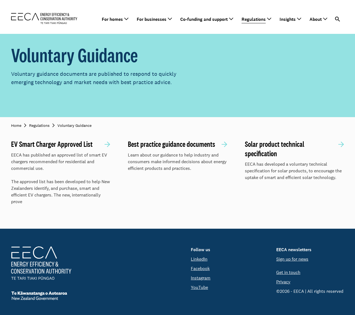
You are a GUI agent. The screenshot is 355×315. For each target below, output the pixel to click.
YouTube (199, 287)
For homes (112, 19)
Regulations (254, 19)
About (316, 19)
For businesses (151, 19)
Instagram (201, 278)
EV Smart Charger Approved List (52, 144)
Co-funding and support (204, 19)
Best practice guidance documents (171, 144)
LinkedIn (199, 259)
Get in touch (288, 272)
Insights (288, 19)
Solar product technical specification (274, 149)
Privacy (283, 282)
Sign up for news (292, 259)
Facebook (200, 268)
